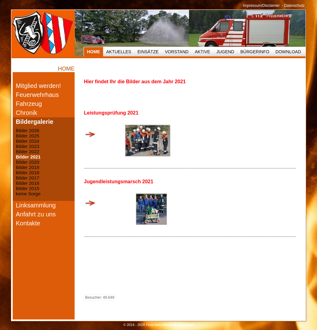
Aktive (202, 51)
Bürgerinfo (255, 51)
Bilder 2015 (27, 188)
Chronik (26, 112)
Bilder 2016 (27, 183)
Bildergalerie (34, 121)
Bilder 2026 (27, 130)
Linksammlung (36, 205)
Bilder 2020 (27, 162)
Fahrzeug (29, 103)
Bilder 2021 (28, 156)
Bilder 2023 (27, 146)
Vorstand (177, 51)
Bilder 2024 (27, 141)
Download (288, 51)
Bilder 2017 (27, 177)
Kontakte (28, 223)
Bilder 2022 (27, 151)
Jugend (225, 51)
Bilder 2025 (27, 135)
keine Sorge (28, 193)
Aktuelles (118, 51)
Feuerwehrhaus (37, 94)
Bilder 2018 (27, 172)
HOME (93, 51)
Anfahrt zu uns (36, 214)
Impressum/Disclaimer (261, 5)
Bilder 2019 (27, 167)
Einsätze (147, 51)
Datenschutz (294, 5)
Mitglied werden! (38, 85)
